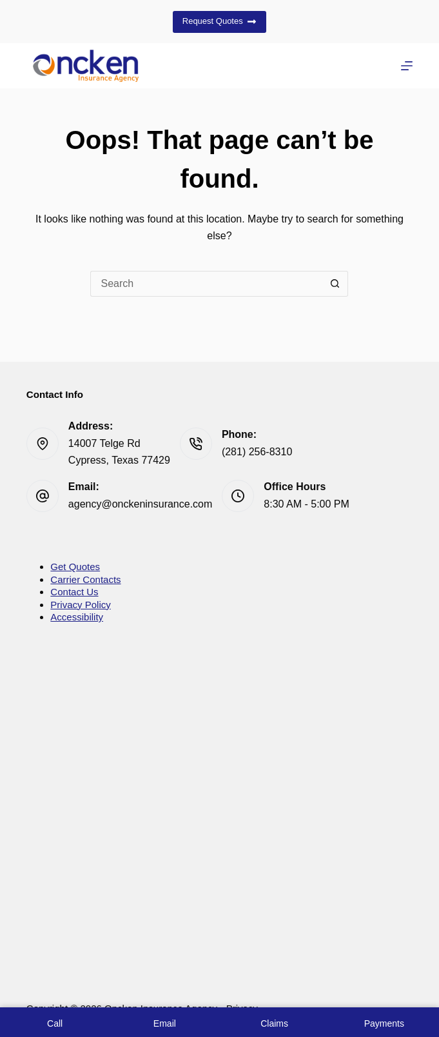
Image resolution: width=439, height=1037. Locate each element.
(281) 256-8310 (257, 451)
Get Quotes (75, 566)
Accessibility (76, 616)
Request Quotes (219, 21)
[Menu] (407, 66)
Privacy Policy (80, 604)
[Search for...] (206, 284)
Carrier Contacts (85, 579)
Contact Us (74, 591)
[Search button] (335, 284)
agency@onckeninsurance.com (140, 504)
